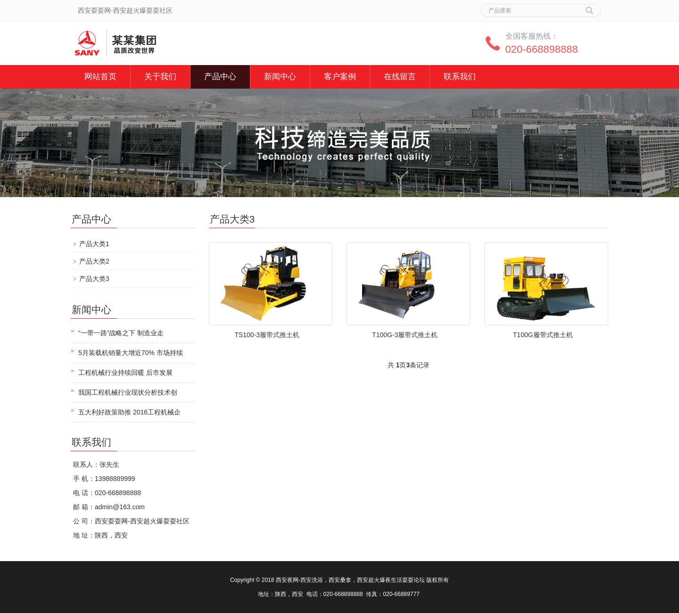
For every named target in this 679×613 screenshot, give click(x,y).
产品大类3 (94, 278)
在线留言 (400, 76)
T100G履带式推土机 (543, 335)
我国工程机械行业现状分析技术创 (127, 392)
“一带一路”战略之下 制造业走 (121, 333)
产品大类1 (94, 244)
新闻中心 (280, 76)
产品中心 (220, 76)
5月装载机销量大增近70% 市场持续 (130, 352)
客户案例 (340, 76)
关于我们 (160, 76)
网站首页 (100, 76)
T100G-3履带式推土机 (405, 335)
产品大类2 (94, 261)
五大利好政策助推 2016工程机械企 (129, 412)
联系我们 (460, 76)
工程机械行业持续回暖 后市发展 (125, 372)
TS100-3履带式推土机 (266, 335)
